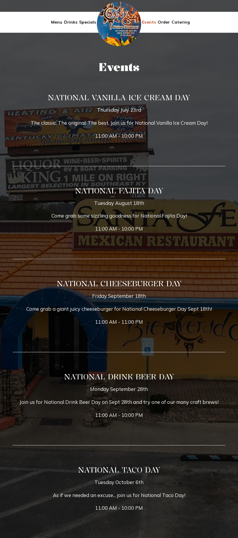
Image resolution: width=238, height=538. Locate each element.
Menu (56, 22)
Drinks (70, 22)
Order (164, 22)
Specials (87, 22)
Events (149, 22)
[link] (119, 23)
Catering (181, 22)
